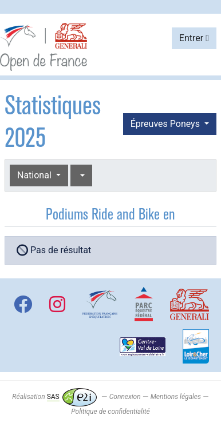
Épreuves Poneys (166, 123)
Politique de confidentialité (110, 412)
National (35, 175)
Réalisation (54, 397)
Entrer (194, 38)
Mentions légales (176, 397)
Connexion (125, 397)
